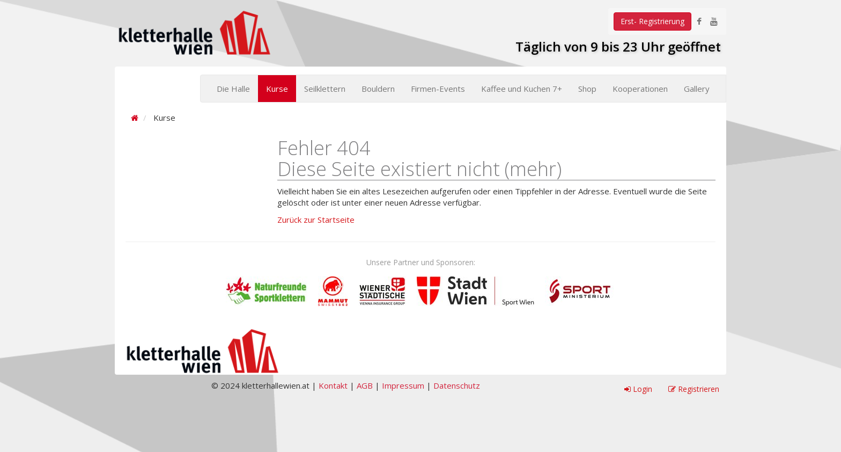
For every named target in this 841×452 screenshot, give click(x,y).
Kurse (277, 88)
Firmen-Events (438, 88)
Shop (587, 88)
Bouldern (378, 88)
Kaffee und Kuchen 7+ (521, 88)
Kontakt (333, 385)
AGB (365, 385)
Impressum (403, 385)
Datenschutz (456, 385)
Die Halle (233, 88)
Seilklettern (324, 88)
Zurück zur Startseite (316, 219)
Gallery (697, 88)
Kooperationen (640, 88)
